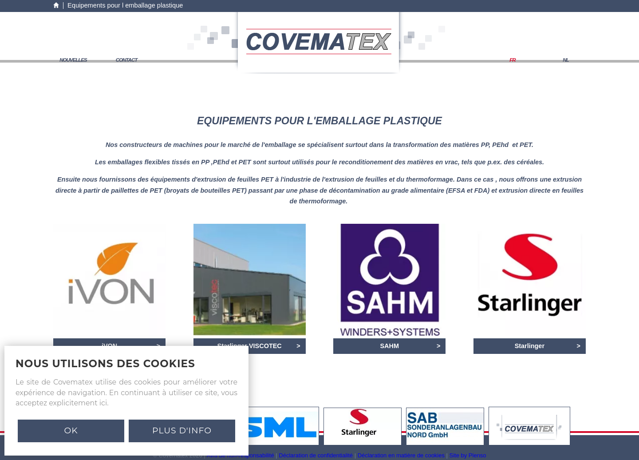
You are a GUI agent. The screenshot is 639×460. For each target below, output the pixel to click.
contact (127, 60)
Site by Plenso (468, 455)
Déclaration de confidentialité (316, 455)
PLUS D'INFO (182, 430)
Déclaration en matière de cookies (401, 455)
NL (565, 60)
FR (512, 60)
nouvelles (73, 60)
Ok (71, 430)
